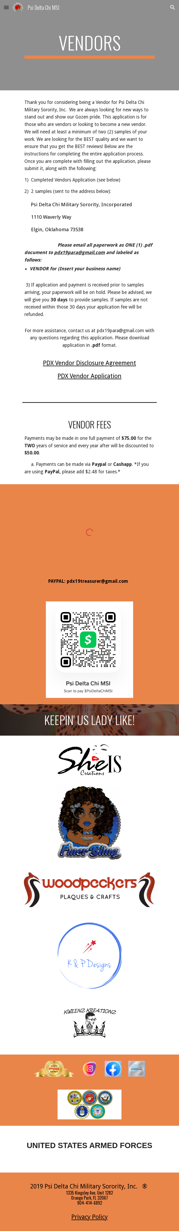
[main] (89, 45)
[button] (6, 7)
